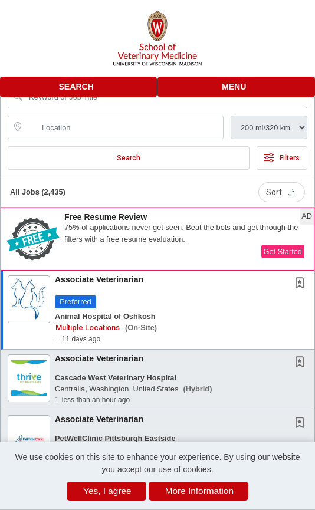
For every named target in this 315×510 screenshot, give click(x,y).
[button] (236, 87)
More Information (199, 491)
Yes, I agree (107, 491)
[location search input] (124, 127)
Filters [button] (282, 158)
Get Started (283, 251)
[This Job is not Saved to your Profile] (302, 284)
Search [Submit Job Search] (128, 158)
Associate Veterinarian (99, 279)
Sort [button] (281, 192)
